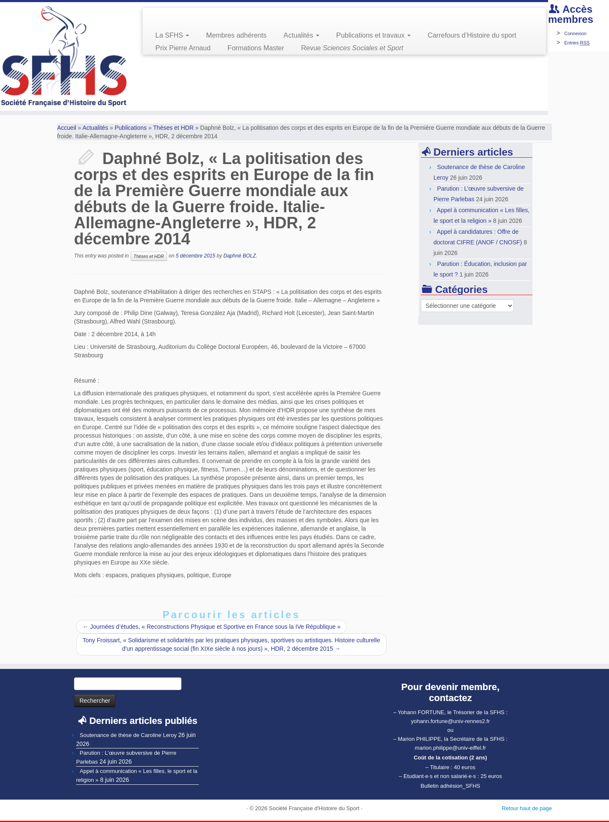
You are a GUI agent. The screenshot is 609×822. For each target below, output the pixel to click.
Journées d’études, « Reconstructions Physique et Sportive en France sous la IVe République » (211, 626)
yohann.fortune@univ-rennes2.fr (450, 721)
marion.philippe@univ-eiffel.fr (450, 748)
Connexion (575, 33)
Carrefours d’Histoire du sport (472, 35)
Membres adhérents (236, 35)
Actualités (301, 35)
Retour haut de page (527, 808)
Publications (131, 127)
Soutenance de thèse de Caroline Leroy (128, 735)
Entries (577, 42)
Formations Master (256, 48)
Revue (352, 48)
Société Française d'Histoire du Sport (314, 808)
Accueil (66, 127)
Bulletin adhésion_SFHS (450, 786)
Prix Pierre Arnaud (183, 48)
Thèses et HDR (173, 127)
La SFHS (172, 35)
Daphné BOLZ (239, 256)
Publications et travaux (373, 35)
